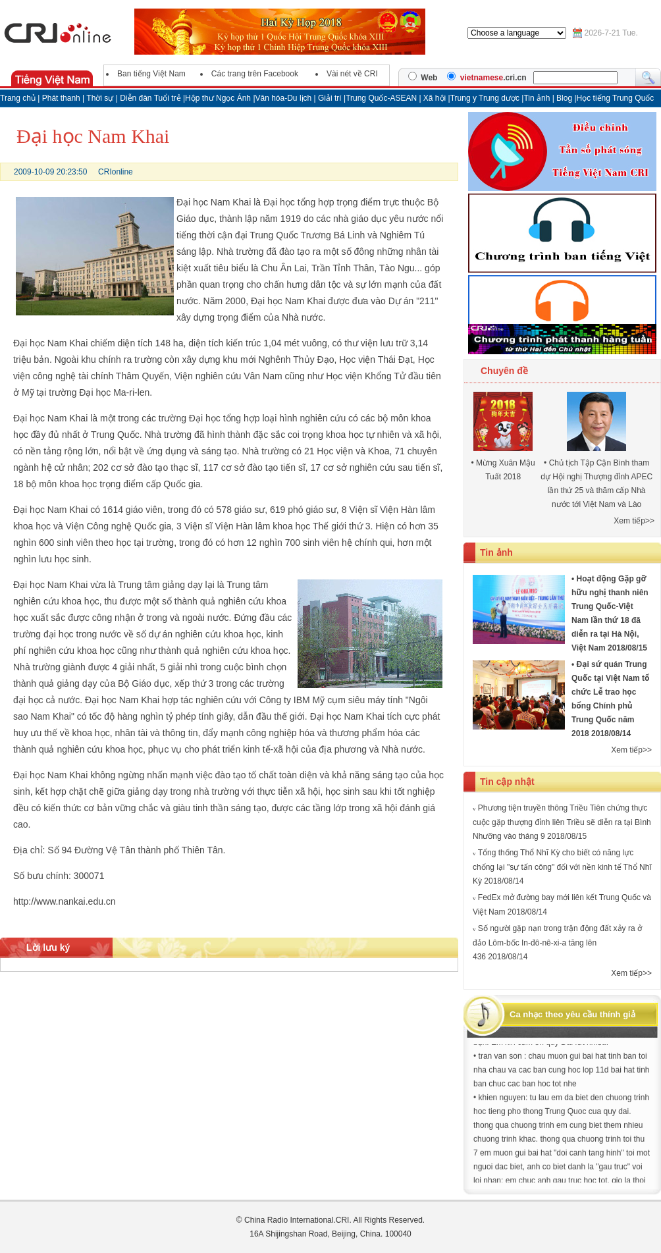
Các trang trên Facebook (254, 73)
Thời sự (99, 98)
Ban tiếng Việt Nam (151, 73)
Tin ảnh (537, 98)
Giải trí (331, 98)
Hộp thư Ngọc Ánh (219, 98)
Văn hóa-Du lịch (284, 98)
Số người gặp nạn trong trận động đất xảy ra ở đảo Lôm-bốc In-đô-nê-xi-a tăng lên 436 (557, 942)
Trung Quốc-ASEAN (381, 98)
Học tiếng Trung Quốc (615, 98)
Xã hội (434, 98)
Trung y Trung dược (486, 98)
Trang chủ (18, 98)
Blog (565, 98)
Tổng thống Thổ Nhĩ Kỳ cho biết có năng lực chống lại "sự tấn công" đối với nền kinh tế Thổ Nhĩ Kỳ (562, 867)
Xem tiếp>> (634, 520)
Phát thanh (61, 98)
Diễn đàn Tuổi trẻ (150, 98)
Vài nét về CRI (352, 73)
